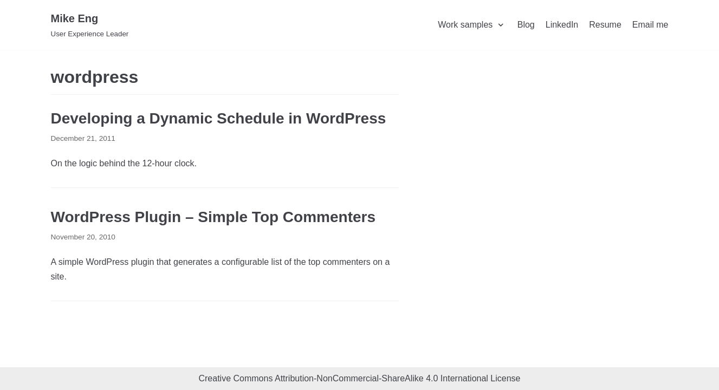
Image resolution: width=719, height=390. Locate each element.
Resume (605, 24)
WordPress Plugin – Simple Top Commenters (213, 217)
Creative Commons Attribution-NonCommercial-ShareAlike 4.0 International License (359, 378)
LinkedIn (562, 24)
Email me (650, 24)
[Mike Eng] (90, 25)
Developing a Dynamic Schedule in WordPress (218, 118)
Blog (526, 24)
